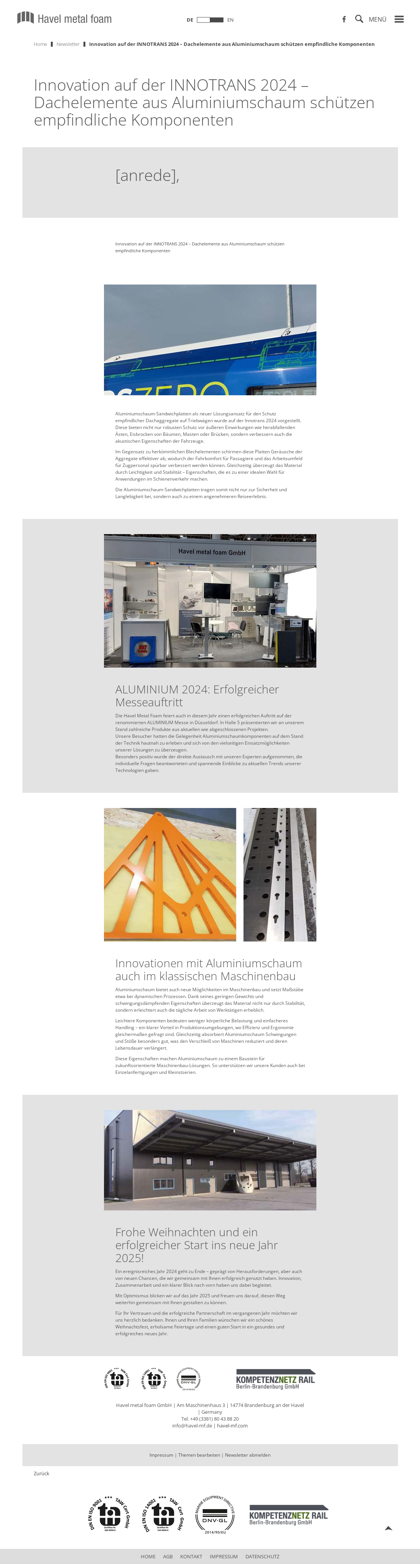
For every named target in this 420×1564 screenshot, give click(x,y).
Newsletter (68, 44)
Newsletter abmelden (248, 1455)
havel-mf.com (232, 1425)
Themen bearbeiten (199, 1455)
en (230, 19)
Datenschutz (262, 1556)
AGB (168, 1556)
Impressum (161, 1455)
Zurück (41, 1473)
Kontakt (191, 1556)
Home (40, 44)
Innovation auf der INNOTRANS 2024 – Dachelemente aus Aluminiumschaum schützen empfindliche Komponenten (232, 44)
